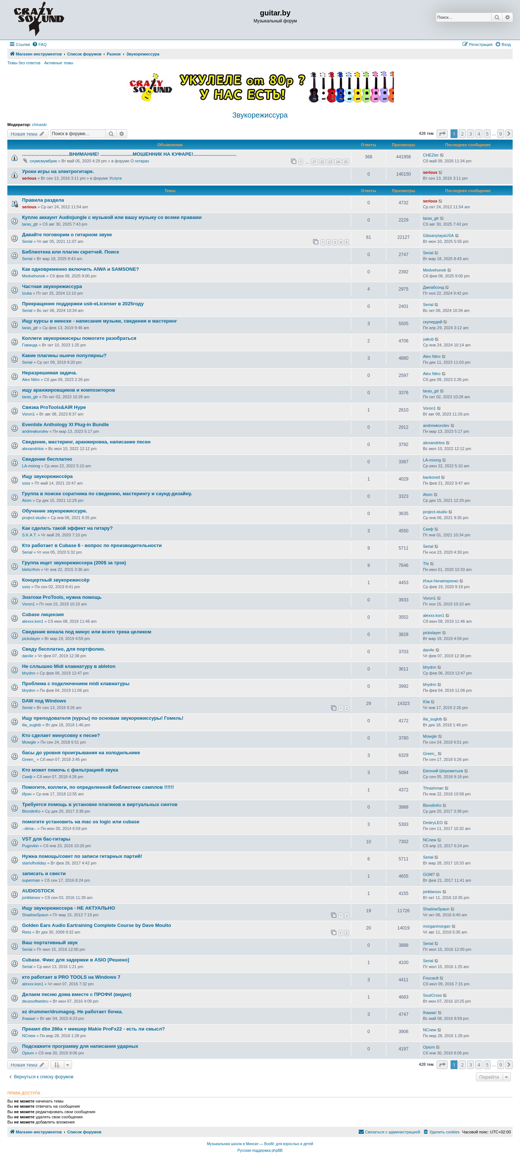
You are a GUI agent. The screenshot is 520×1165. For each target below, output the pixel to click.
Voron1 (28, 414)
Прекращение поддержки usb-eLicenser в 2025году (83, 303)
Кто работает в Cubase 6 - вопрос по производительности (92, 545)
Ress (26, 932)
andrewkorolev (35, 431)
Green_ (29, 759)
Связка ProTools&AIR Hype (54, 407)
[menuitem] (39, 44)
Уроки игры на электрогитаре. (58, 171)
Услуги (115, 178)
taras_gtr (30, 224)
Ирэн (27, 794)
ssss (26, 483)
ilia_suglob (31, 725)
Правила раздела (43, 200)
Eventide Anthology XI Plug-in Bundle (65, 424)
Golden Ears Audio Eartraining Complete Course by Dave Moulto (96, 925)
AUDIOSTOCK (38, 890)
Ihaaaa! (29, 1018)
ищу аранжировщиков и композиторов (68, 390)
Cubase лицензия (43, 614)
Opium (28, 1053)
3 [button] (470, 133)
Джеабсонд (433, 287)
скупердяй (432, 322)
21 (314, 161)
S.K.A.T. (29, 535)
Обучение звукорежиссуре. (54, 511)
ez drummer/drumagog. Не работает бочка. (72, 1011)
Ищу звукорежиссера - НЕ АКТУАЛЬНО (68, 908)
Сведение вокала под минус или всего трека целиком (86, 631)
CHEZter (431, 155)
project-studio (34, 517)
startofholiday (34, 863)
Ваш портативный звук (50, 942)
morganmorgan (437, 926)
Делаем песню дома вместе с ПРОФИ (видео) (77, 994)
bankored (431, 477)
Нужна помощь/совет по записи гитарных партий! (82, 856)
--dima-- (29, 828)
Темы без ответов (23, 63)
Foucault (430, 978)
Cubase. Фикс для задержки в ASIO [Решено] (75, 960)
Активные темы (58, 63)
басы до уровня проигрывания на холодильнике (81, 752)
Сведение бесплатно (47, 459)
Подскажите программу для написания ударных (80, 1046)
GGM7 (429, 874)
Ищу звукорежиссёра (47, 476)
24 (338, 161)
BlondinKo (31, 811)
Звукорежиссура (260, 115)
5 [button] (487, 133)
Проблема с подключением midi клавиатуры (75, 683)
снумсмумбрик (43, 161)
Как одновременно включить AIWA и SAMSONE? (80, 269)
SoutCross (432, 995)
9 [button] (500, 133)
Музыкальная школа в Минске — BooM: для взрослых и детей (260, 1144)
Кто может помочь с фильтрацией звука (70, 770)
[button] (442, 133)
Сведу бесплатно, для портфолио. (63, 649)
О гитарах (139, 161)
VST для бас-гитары (46, 839)
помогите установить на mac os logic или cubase (80, 821)
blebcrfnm (31, 569)
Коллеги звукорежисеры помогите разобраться (79, 338)
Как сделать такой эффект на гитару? (67, 528)
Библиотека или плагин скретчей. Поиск (70, 252)
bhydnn (28, 673)
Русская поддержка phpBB (260, 1150)
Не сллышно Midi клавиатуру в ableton (68, 666)
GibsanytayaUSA (438, 235)
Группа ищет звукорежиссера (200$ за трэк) (74, 562)
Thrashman (433, 788)
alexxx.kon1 (32, 621)
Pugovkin (30, 846)
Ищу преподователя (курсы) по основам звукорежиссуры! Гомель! (102, 718)
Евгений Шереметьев (443, 771)
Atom (27, 500)
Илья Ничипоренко (440, 581)
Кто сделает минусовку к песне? (61, 735)
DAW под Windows (44, 701)
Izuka (27, 293)
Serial (27, 241)
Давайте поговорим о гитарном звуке (67, 234)
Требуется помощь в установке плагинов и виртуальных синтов (99, 804)
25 (346, 161)
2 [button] (462, 133)
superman (31, 880)
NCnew (429, 840)
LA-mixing (31, 466)
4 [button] (478, 133)
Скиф (428, 529)
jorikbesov (31, 897)
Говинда (29, 345)
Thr (426, 563)
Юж (426, 702)
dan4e (27, 656)
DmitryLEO (433, 822)
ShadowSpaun (35, 915)
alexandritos (33, 448)
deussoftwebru (35, 1001)
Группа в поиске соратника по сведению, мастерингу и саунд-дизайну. (107, 493)
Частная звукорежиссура (52, 286)
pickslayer (31, 638)
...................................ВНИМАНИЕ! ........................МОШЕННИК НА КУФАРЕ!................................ (129, 154)
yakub (428, 339)
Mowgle (29, 742)
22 (322, 161)
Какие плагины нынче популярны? (64, 355)
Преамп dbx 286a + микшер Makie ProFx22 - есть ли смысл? (93, 1029)
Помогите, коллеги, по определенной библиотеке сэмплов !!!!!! (98, 787)
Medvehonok (33, 276)
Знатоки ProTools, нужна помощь (61, 597)
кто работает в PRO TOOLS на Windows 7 (71, 977)
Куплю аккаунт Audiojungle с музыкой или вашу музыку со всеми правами (112, 217)
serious (29, 178)
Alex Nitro (432, 356)
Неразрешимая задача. (49, 372)
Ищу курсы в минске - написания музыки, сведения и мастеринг (99, 321)
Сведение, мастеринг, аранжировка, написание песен (86, 442)
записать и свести (44, 873)
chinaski (39, 124)
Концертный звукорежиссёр (56, 580)
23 (330, 161)
